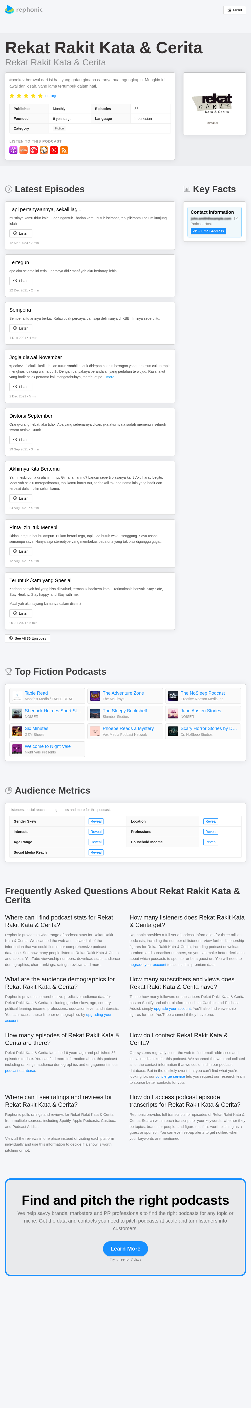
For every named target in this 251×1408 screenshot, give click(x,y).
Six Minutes (36, 728)
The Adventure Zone (123, 693)
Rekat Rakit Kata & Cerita (55, 62)
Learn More (126, 1248)
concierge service (170, 1076)
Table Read (36, 693)
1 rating (50, 96)
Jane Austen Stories (201, 710)
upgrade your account (148, 964)
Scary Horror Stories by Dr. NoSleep (209, 728)
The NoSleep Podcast (203, 693)
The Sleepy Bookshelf (125, 710)
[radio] (11, 95)
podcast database (20, 1070)
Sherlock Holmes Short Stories (53, 710)
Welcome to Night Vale (48, 746)
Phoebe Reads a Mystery (128, 728)
